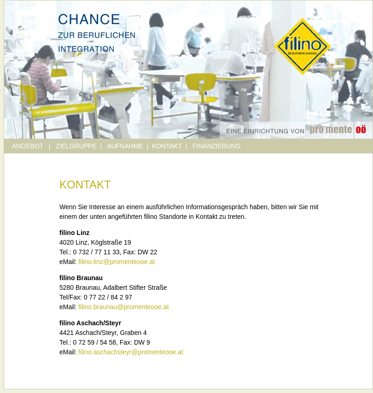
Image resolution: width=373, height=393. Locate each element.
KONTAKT (167, 146)
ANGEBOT (28, 146)
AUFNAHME (125, 146)
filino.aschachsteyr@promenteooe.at (130, 352)
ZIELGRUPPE (76, 146)
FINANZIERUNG (216, 146)
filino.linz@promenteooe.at (116, 261)
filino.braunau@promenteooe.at (123, 307)
